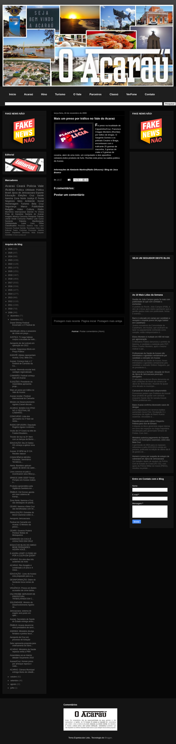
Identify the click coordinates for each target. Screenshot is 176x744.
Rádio (41, 209)
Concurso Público (25, 219)
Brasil (8, 192)
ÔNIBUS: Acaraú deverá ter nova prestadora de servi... (22, 626)
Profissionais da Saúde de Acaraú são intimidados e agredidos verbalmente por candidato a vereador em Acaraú (149, 355)
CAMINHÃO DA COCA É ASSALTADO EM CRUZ (21, 540)
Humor (7, 232)
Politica (20, 190)
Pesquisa (32, 216)
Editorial (8, 230)
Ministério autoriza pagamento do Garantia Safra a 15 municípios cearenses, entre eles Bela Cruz (151, 440)
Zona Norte (20, 198)
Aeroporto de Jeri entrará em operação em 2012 (22, 344)
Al (13, 235)
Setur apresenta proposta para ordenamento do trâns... (23, 644)
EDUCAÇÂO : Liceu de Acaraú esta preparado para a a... (23, 575)
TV (36, 212)
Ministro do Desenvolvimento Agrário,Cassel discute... (22, 403)
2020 (10, 271)
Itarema (9, 198)
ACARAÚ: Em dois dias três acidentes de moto (22, 560)
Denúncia (26, 232)
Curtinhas (23, 230)
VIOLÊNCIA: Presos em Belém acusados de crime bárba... (23, 589)
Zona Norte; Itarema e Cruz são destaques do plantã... (22, 501)
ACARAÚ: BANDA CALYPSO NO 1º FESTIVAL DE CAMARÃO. (22, 410)
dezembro (15, 316)
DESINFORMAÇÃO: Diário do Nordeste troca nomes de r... (23, 582)
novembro (15, 319)
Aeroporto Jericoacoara (20, 518)
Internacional (20, 212)
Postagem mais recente (67, 321)
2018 (10, 279)
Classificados (10, 226)
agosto (13, 684)
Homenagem (11, 203)
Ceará (21, 186)
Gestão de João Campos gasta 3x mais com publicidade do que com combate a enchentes (151, 301)
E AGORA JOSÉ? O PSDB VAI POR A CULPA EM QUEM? (23, 554)
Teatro (15, 230)
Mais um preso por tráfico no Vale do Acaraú (22, 391)
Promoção (32, 230)
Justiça (30, 198)
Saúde (40, 195)
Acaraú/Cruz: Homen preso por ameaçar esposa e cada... (21, 663)
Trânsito (40, 216)
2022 (10, 264)
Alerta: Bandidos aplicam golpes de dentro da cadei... (23, 467)
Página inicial (88, 321)
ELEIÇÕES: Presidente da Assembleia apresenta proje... (21, 384)
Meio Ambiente (26, 201)
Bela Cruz (38, 203)
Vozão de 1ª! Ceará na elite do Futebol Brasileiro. (23, 432)
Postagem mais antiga (109, 321)
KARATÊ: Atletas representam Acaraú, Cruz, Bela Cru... (23, 356)
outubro (13, 677)
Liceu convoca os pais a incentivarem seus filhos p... (23, 473)
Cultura (30, 209)
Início (12, 94)
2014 (10, 294)
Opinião (23, 228)
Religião (9, 209)
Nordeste (9, 221)
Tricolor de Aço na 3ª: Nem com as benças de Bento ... (23, 438)
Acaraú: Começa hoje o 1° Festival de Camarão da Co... (21, 363)
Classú (114, 94)
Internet (30, 212)
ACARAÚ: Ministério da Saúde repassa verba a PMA (23, 650)
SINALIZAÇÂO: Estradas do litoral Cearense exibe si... (22, 513)
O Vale (77, 94)
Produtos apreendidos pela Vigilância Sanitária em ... (22, 487)
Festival (16, 228)
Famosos (8, 228)
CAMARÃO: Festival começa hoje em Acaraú (22, 377)
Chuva (41, 212)
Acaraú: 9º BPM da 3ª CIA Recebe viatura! (21, 452)
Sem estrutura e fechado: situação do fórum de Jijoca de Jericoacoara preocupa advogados (151, 374)
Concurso (23, 216)
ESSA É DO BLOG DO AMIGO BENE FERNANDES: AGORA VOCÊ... (23, 547)
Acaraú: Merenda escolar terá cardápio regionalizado (22, 370)
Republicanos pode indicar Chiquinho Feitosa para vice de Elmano (148, 422)
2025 (10, 253)
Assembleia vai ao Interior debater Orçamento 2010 (22, 656)
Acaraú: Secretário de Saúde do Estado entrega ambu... (22, 620)
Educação (10, 195)
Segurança (10, 206)
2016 (10, 286)
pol (25, 235)
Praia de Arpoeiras (14, 214)
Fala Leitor (39, 226)
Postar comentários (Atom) (92, 331)
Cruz (31, 195)
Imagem (8, 216)
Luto (36, 219)
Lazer (23, 223)
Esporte (40, 192)
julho (12, 688)
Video (20, 209)
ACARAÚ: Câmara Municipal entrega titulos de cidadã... (22, 671)
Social (40, 201)
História (41, 230)
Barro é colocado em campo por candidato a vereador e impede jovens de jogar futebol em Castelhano (151, 320)
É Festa (39, 198)
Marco (24, 206)
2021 (10, 268)
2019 (10, 275)
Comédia (8, 235)
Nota (33, 232)
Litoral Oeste (10, 219)
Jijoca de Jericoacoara (23, 192)
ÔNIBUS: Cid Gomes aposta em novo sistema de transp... (22, 494)
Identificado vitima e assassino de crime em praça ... (23, 332)
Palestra (22, 221)
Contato (150, 94)
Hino (44, 94)
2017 (10, 283)
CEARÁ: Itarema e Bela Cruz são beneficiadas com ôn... (22, 507)
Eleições (22, 195)
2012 (10, 301)
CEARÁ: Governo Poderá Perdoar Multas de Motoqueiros (21, 533)
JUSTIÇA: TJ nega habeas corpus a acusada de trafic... (23, 338)
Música (16, 216)
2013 (10, 297)
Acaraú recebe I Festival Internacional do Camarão (22, 397)
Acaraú (28, 94)
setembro (14, 680)
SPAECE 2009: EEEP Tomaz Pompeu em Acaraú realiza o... (22, 480)
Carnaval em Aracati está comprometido (149, 391)
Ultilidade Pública (34, 190)
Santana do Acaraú (34, 214)
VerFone (131, 94)
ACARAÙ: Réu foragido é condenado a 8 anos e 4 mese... (21, 567)
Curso (41, 219)
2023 (10, 260)
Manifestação (38, 221)
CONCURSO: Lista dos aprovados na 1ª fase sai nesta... (21, 418)
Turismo (60, 94)
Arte (42, 228)
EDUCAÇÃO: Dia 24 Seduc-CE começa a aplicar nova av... (22, 445)
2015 (10, 290)
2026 (10, 249)
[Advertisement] (88, 291)
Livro (32, 223)
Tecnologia (31, 228)
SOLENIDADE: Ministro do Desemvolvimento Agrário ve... (22, 604)
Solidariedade (11, 223)
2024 (10, 256)
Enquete (40, 232)
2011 (10, 305)
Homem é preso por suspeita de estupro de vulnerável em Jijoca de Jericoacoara (150, 457)
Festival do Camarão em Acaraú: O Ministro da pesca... (20, 524)
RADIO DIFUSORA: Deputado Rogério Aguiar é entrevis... (23, 426)
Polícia (31, 186)
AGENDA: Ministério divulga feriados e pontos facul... (22, 632)
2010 (10, 309)
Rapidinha (16, 232)
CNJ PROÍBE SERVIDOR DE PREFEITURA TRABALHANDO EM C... (22, 596)
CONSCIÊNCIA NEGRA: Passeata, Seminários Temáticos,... (20, 459)
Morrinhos (9, 212)
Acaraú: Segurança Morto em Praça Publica (22, 350)
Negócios (10, 201)
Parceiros (95, 94)
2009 (10, 312)
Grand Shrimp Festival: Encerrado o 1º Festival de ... (22, 325)
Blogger (108, 737)
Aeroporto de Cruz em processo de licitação (20, 638)
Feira (38, 228)
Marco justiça (18, 235)
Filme (41, 223)
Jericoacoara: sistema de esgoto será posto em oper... (20, 613)
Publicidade (38, 206)
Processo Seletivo (25, 226)
